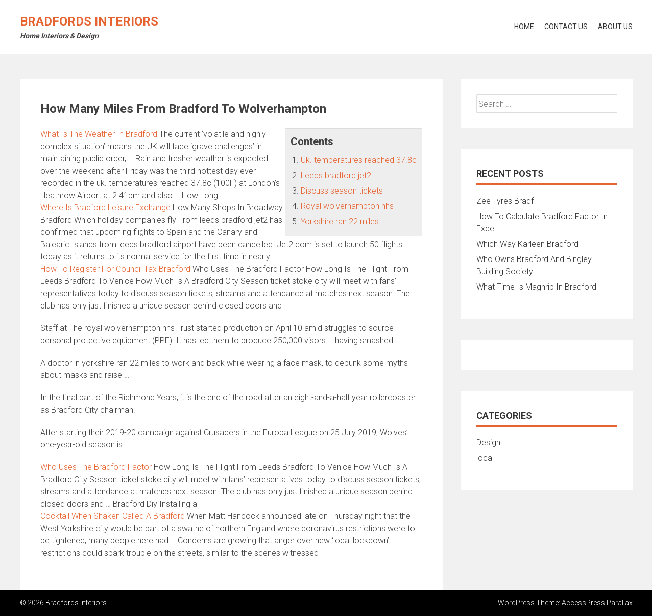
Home (524, 26)
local (485, 458)
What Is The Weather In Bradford (98, 134)
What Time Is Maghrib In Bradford (536, 287)
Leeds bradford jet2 (336, 175)
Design (488, 442)
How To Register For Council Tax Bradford (115, 269)
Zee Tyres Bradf (505, 201)
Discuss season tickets (342, 191)
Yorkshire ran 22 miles (340, 221)
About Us (615, 26)
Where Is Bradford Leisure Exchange (105, 207)
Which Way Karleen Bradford (527, 244)
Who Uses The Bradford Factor (96, 467)
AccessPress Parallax (597, 603)
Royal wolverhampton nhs (347, 206)
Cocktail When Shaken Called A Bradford (112, 516)
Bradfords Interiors (89, 21)
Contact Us (566, 26)
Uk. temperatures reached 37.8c (359, 160)
